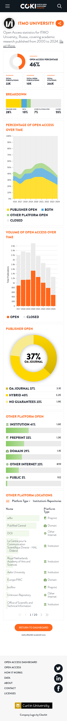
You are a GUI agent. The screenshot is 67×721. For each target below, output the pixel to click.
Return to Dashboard (33, 627)
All (7, 501)
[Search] (59, 6)
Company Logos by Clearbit (33, 715)
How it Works (13, 672)
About (8, 683)
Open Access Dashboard (20, 662)
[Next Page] (41, 615)
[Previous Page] (26, 615)
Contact (10, 688)
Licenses (10, 693)
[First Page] (20, 615)
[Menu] (7, 6)
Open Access (12, 667)
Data (7, 678)
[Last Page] (47, 615)
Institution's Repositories (47, 501)
